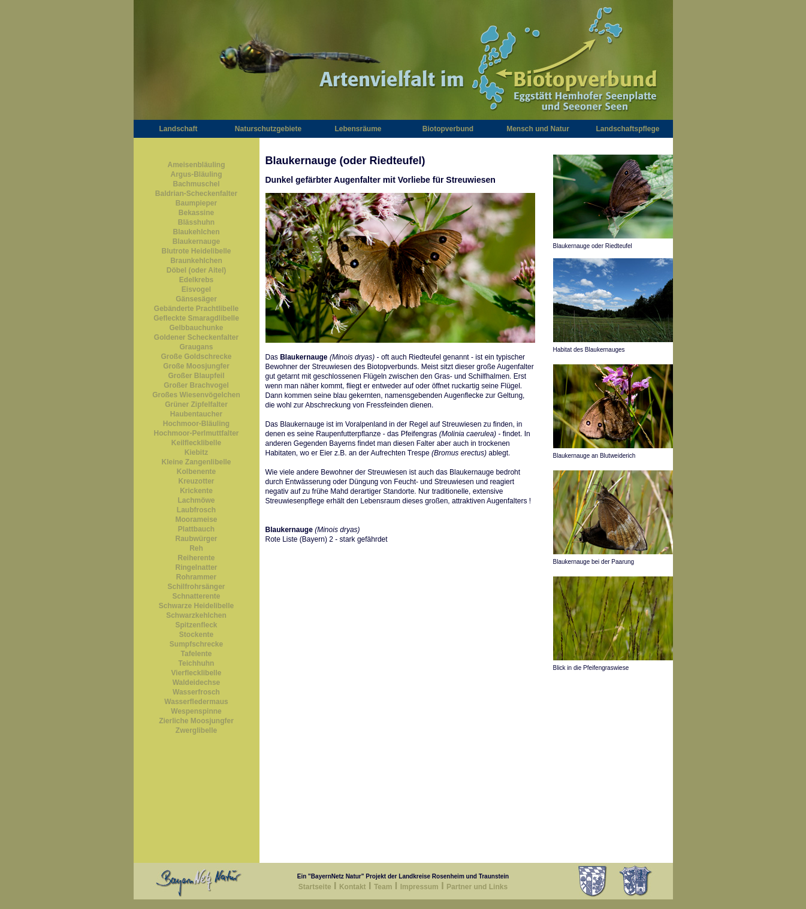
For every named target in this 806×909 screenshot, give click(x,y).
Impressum (419, 887)
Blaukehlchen (196, 232)
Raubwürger (196, 538)
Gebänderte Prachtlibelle (196, 308)
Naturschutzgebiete (268, 129)
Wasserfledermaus (196, 701)
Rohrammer (196, 577)
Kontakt (352, 887)
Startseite (314, 887)
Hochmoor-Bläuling (196, 423)
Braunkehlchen (196, 260)
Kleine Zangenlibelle (196, 462)
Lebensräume (357, 129)
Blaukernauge (196, 241)
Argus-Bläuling (196, 174)
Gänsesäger (196, 299)
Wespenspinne (196, 711)
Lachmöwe (196, 500)
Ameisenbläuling (196, 165)
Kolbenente (196, 471)
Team (383, 887)
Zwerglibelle (196, 730)
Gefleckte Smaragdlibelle (196, 318)
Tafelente (196, 654)
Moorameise (196, 519)
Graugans (196, 347)
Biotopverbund (447, 129)
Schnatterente (196, 596)
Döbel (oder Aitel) (197, 270)
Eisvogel (196, 289)
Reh (196, 548)
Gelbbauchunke (196, 328)
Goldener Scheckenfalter (196, 337)
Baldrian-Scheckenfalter (196, 193)
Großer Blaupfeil (196, 376)
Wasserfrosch (196, 692)
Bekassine (196, 213)
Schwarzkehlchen (196, 615)
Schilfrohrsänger (196, 586)
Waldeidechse (197, 682)
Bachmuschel (196, 184)
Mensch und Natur (537, 129)
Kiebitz (196, 452)
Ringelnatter (196, 567)
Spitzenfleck (196, 625)
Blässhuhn (196, 222)
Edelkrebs (196, 280)
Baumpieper (196, 203)
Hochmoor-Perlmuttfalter (196, 433)
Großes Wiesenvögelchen (196, 395)
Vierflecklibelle (196, 673)
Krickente (196, 491)
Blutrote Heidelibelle (196, 251)
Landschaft (178, 129)
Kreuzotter (196, 481)
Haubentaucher (196, 414)
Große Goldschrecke (196, 356)
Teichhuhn (197, 663)
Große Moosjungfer (196, 366)
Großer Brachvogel (196, 385)
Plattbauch (196, 529)
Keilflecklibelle (196, 443)
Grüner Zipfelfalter (196, 404)
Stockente (196, 634)
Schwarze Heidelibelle (196, 606)
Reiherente (196, 558)
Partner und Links (477, 887)
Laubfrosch (196, 510)
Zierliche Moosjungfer (196, 721)
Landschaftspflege (627, 129)
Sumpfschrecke (196, 644)
